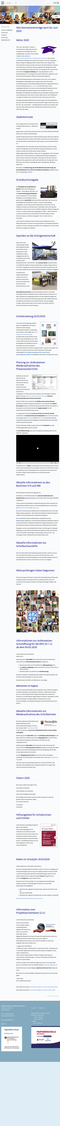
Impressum (42, 1008)
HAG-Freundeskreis (49, 267)
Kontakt (4, 35)
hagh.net (3, 1024)
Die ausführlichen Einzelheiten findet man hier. (29, 898)
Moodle (30, 418)
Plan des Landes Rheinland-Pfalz (35, 396)
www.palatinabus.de (23, 508)
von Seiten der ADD (32, 728)
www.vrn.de (35, 508)
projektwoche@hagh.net (50, 965)
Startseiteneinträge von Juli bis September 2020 (43, 987)
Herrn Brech (33, 86)
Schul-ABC (4, 37)
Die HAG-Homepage (6, 30)
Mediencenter (5, 40)
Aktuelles (4, 32)
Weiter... (30, 172)
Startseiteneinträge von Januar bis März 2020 (42, 990)
